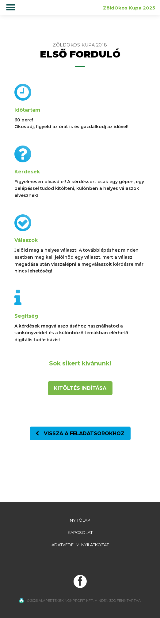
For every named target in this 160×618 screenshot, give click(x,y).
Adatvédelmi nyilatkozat (80, 544)
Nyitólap (80, 520)
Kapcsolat (80, 532)
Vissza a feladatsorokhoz (80, 433)
